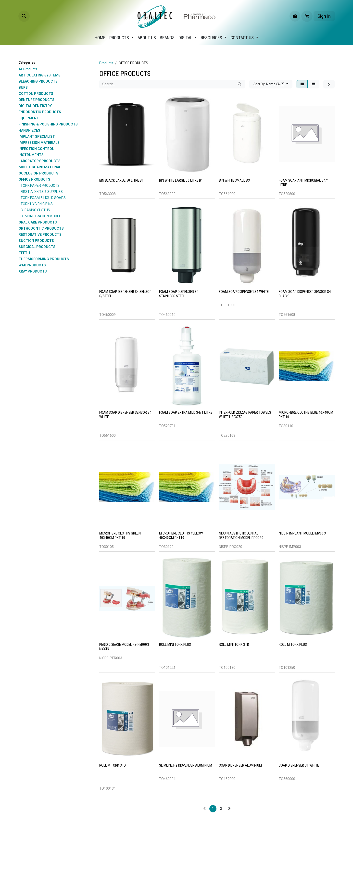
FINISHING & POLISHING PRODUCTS (48, 124)
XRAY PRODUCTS (33, 271)
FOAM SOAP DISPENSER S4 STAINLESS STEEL (179, 293)
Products (106, 63)
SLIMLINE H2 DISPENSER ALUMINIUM (185, 765)
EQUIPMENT (29, 118)
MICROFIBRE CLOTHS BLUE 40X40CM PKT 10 (306, 414)
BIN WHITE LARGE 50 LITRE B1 (181, 180)
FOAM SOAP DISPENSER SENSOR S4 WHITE (125, 414)
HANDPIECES (29, 130)
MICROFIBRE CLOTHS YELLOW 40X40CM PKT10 (181, 535)
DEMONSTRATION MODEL (41, 216)
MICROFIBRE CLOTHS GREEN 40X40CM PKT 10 (120, 535)
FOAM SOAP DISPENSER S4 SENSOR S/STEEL (125, 293)
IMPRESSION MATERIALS (39, 143)
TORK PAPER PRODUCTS (40, 185)
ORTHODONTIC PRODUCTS (41, 228)
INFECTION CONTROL (36, 149)
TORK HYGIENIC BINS (37, 204)
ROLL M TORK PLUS (293, 644)
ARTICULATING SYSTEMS (40, 75)
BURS (23, 87)
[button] (24, 16)
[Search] (239, 84)
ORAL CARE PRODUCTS (38, 222)
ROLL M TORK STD (112, 765)
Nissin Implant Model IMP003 (302, 533)
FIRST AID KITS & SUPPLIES (42, 192)
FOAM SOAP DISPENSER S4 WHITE (244, 291)
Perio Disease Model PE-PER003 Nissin (124, 646)
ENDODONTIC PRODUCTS (40, 112)
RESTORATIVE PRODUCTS (40, 234)
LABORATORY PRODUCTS (40, 161)
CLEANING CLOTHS (35, 210)
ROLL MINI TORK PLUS (175, 644)
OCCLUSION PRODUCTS (38, 173)
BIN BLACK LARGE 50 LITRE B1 (121, 180)
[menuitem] (100, 37)
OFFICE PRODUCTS (34, 179)
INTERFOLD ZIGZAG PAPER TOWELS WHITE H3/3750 (245, 414)
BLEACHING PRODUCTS (38, 81)
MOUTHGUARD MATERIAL (40, 167)
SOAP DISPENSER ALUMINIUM (240, 765)
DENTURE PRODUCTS (36, 100)
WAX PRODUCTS (32, 265)
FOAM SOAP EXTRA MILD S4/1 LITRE (185, 412)
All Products (28, 69)
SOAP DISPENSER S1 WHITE (299, 765)
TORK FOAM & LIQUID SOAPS (43, 198)
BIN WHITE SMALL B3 (234, 180)
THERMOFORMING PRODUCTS (44, 259)
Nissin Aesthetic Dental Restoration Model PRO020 (241, 535)
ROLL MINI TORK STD (234, 644)
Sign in (324, 16)
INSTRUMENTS (31, 155)
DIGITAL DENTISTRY (35, 106)
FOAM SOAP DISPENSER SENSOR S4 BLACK (305, 293)
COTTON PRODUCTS (36, 94)
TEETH (24, 253)
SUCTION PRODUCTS (36, 241)
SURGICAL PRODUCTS (37, 247)
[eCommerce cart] (307, 16)
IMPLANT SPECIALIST (37, 136)
